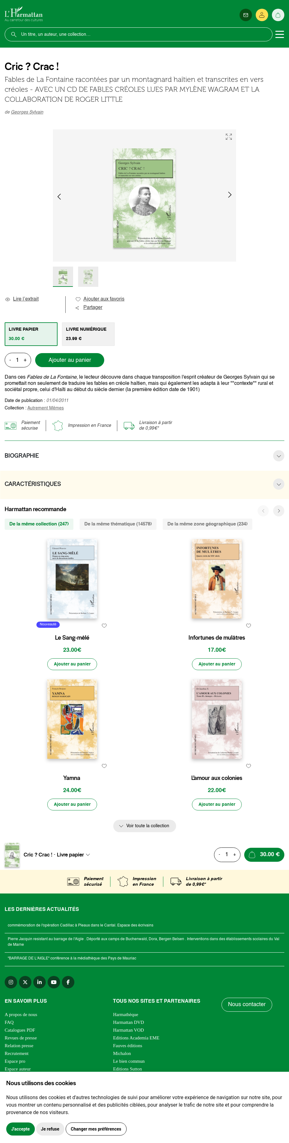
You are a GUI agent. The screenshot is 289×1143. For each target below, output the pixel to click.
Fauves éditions (127, 1045)
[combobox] (75, 855)
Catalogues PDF (20, 1030)
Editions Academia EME (136, 1037)
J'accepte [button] (20, 1129)
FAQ (9, 1022)
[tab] (31, 334)
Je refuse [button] (50, 1129)
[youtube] (54, 982)
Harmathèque (125, 1014)
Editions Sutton (127, 1068)
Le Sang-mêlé (72, 637)
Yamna (71, 778)
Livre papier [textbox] (70, 854)
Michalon (122, 1053)
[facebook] (68, 982)
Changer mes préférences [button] (96, 1129)
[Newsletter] (246, 15)
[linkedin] (39, 982)
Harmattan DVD (128, 1022)
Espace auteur (18, 1068)
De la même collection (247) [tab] (39, 524)
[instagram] (11, 982)
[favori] (104, 625)
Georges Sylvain (27, 112)
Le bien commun (129, 1061)
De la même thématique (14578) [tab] (118, 524)
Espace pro (15, 1061)
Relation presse (19, 1045)
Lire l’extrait (22, 299)
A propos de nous (21, 1014)
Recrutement (17, 1053)
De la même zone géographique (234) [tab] (207, 524)
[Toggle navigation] (279, 34)
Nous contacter (247, 1004)
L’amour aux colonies (216, 778)
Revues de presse (21, 1037)
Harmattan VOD (128, 1030)
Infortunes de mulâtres (217, 637)
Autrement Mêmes (45, 408)
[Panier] (278, 15)
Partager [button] (88, 307)
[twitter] (25, 982)
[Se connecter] (262, 15)
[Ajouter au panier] (72, 664)
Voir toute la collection (147, 826)
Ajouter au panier (70, 360)
